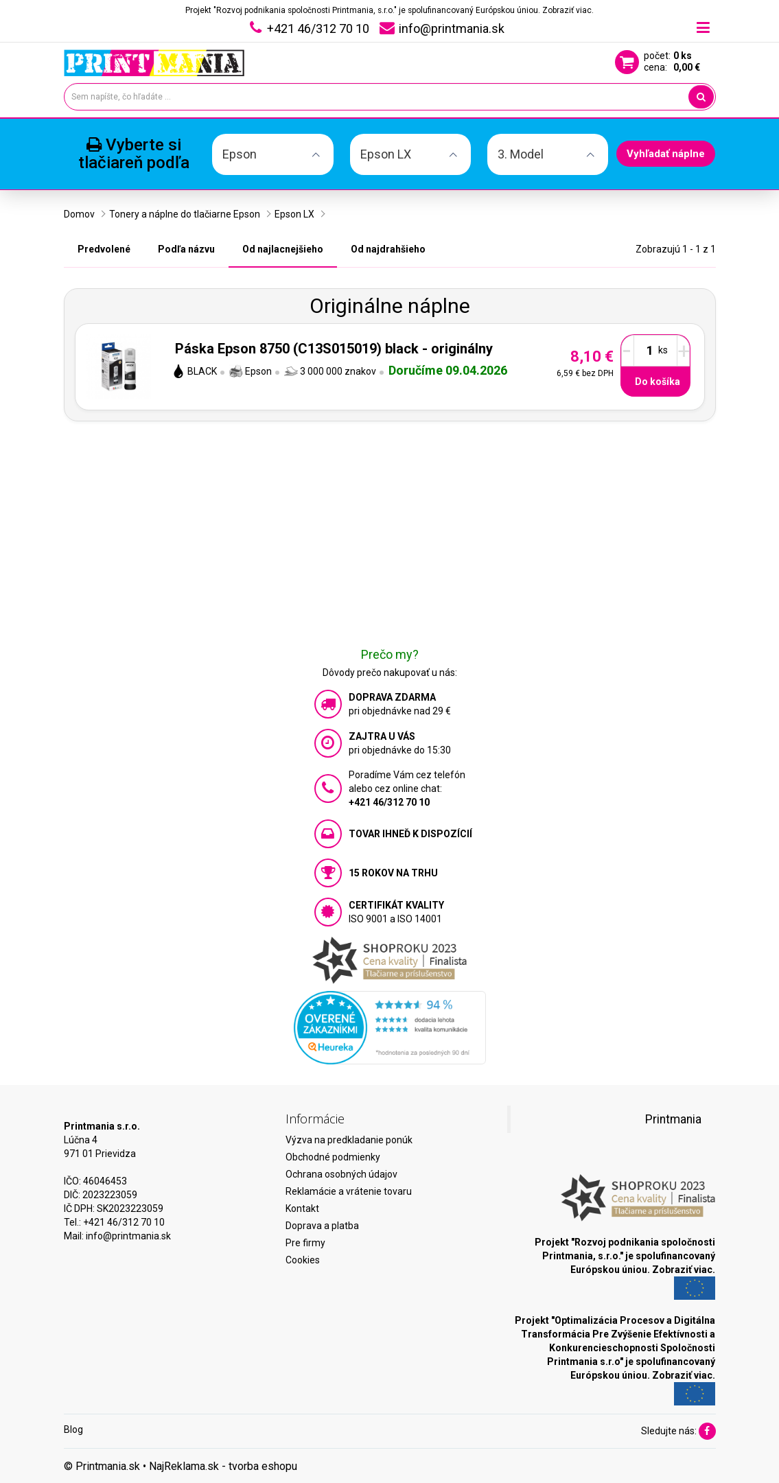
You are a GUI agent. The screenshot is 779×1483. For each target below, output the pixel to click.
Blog (73, 1429)
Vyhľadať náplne (666, 154)
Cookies (303, 1259)
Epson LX (294, 214)
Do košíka (657, 381)
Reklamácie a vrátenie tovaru (349, 1191)
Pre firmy (305, 1242)
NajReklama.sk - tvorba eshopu (223, 1466)
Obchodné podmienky (333, 1157)
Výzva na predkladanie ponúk (349, 1139)
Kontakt (302, 1208)
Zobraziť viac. (568, 10)
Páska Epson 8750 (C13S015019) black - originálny (334, 348)
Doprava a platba (322, 1225)
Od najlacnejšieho (282, 249)
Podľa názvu (186, 249)
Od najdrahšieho (388, 249)
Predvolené (104, 249)
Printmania (673, 1119)
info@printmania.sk (128, 1235)
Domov (79, 214)
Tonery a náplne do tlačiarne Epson (184, 214)
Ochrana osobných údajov (341, 1174)
